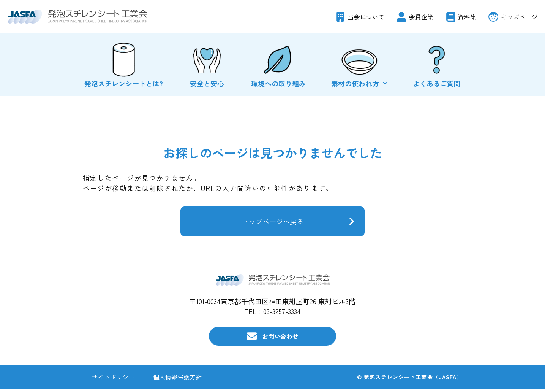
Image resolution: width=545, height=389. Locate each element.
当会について (366, 16)
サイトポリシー (113, 376)
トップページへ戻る (272, 221)
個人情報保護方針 (177, 376)
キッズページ (519, 16)
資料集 (467, 16)
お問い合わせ (280, 336)
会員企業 (421, 16)
